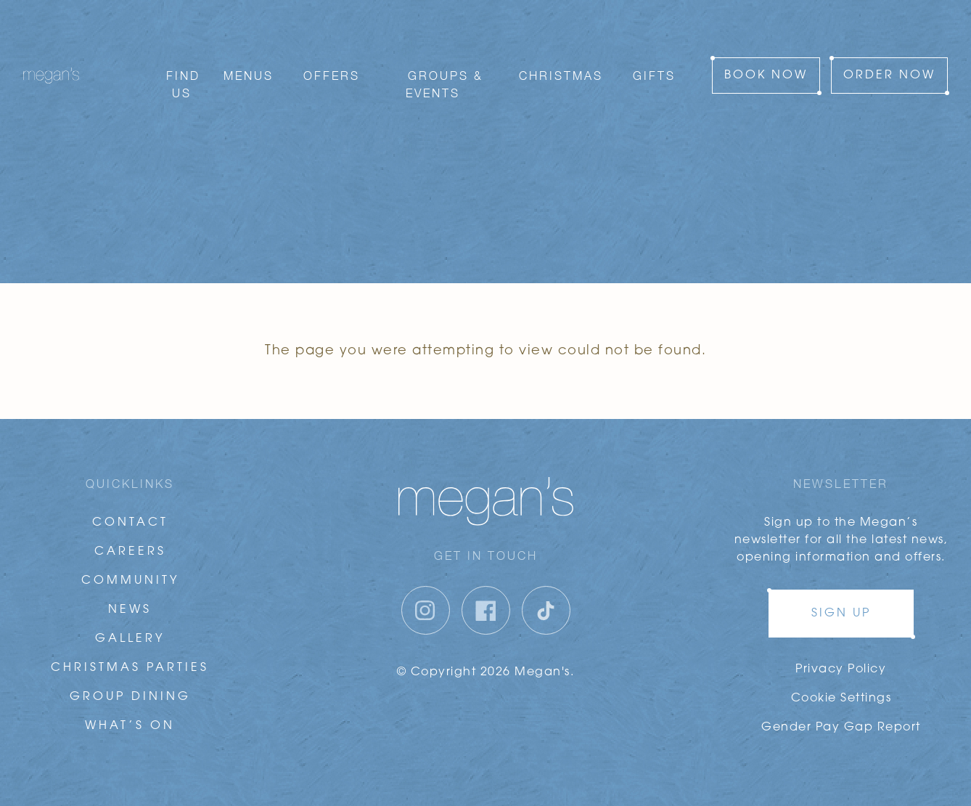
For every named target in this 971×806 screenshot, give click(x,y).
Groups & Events (445, 64)
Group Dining (130, 697)
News (130, 610)
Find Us (183, 64)
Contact (130, 523)
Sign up (841, 613)
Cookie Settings (841, 698)
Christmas (561, 55)
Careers (130, 552)
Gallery (130, 639)
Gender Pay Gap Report (841, 727)
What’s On (130, 726)
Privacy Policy (840, 669)
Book (766, 55)
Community (130, 581)
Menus (249, 55)
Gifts (654, 55)
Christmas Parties (130, 668)
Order (889, 55)
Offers (331, 55)
